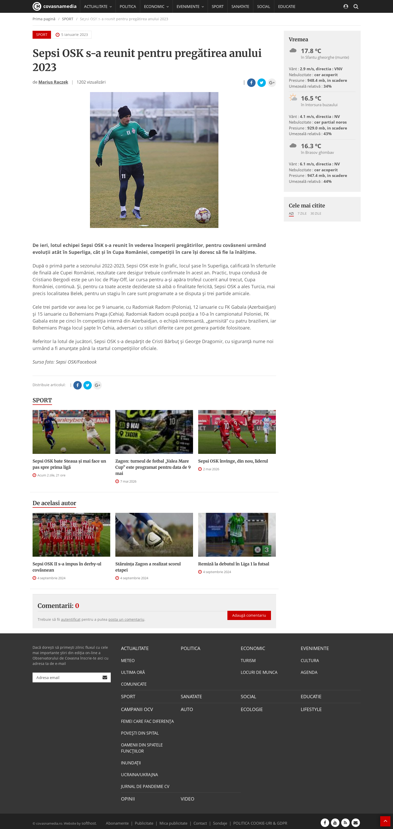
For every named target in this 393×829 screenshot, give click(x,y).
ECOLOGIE (250, 707)
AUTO (186, 707)
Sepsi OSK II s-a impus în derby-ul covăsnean (67, 567)
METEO (128, 660)
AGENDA (309, 671)
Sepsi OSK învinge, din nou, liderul (233, 461)
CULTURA (310, 660)
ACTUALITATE (133, 648)
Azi (291, 213)
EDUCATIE (286, 6)
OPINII (127, 796)
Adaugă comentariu (249, 610)
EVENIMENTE (313, 648)
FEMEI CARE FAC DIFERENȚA (147, 719)
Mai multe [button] (95, 32)
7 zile (302, 213)
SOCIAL (263, 6)
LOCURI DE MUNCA (259, 671)
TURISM (248, 660)
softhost (88, 819)
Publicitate (150, 819)
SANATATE (240, 6)
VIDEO (187, 796)
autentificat (70, 619)
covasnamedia (55, 6)
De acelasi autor (54, 503)
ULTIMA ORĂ (133, 671)
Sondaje (218, 819)
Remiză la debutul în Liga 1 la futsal (233, 563)
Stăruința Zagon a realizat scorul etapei (148, 567)
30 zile (315, 213)
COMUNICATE (134, 683)
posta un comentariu (126, 619)
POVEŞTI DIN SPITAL (140, 731)
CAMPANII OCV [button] (99, 19)
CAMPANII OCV (135, 707)
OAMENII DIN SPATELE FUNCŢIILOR (142, 746)
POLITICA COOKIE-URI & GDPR (253, 819)
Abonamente (126, 819)
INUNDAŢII (131, 761)
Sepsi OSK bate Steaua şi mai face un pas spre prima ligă (69, 464)
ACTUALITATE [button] (98, 6)
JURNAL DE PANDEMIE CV (145, 784)
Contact (200, 819)
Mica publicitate (176, 819)
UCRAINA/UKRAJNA (139, 772)
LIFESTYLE (310, 707)
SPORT (218, 6)
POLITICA (128, 6)
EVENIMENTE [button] (190, 6)
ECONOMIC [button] (156, 6)
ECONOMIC (251, 648)
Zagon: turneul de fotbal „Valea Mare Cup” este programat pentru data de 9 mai (153, 467)
